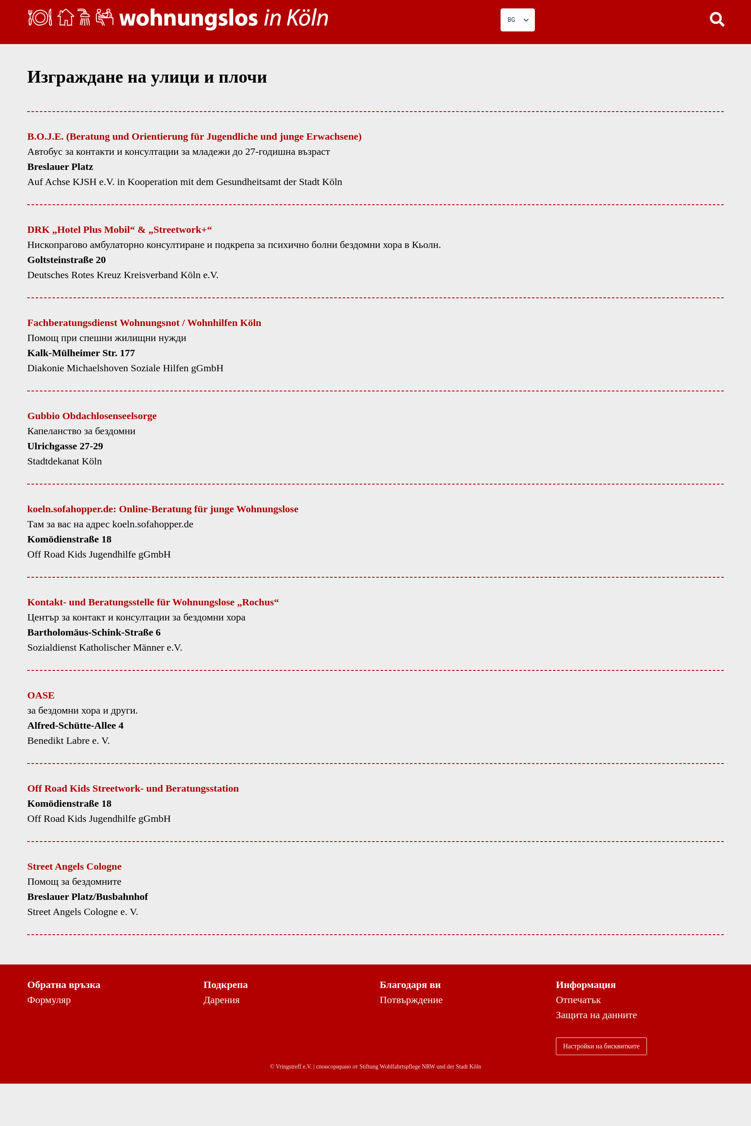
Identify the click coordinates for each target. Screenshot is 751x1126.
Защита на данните (596, 1014)
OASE (41, 695)
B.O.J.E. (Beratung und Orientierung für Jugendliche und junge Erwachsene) (194, 136)
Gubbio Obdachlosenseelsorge (92, 415)
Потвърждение (411, 999)
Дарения (221, 999)
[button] (717, 18)
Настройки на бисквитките (601, 1046)
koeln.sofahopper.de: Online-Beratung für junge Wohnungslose (162, 508)
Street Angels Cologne (74, 866)
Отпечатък (578, 999)
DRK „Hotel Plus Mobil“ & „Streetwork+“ (119, 229)
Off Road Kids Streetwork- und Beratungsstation (133, 788)
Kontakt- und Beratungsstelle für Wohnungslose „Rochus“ (153, 602)
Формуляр (49, 999)
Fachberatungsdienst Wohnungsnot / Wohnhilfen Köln (144, 322)
